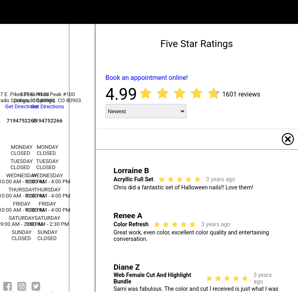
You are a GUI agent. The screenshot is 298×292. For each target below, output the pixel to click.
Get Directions (47, 106)
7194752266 (47, 121)
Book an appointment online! (146, 78)
